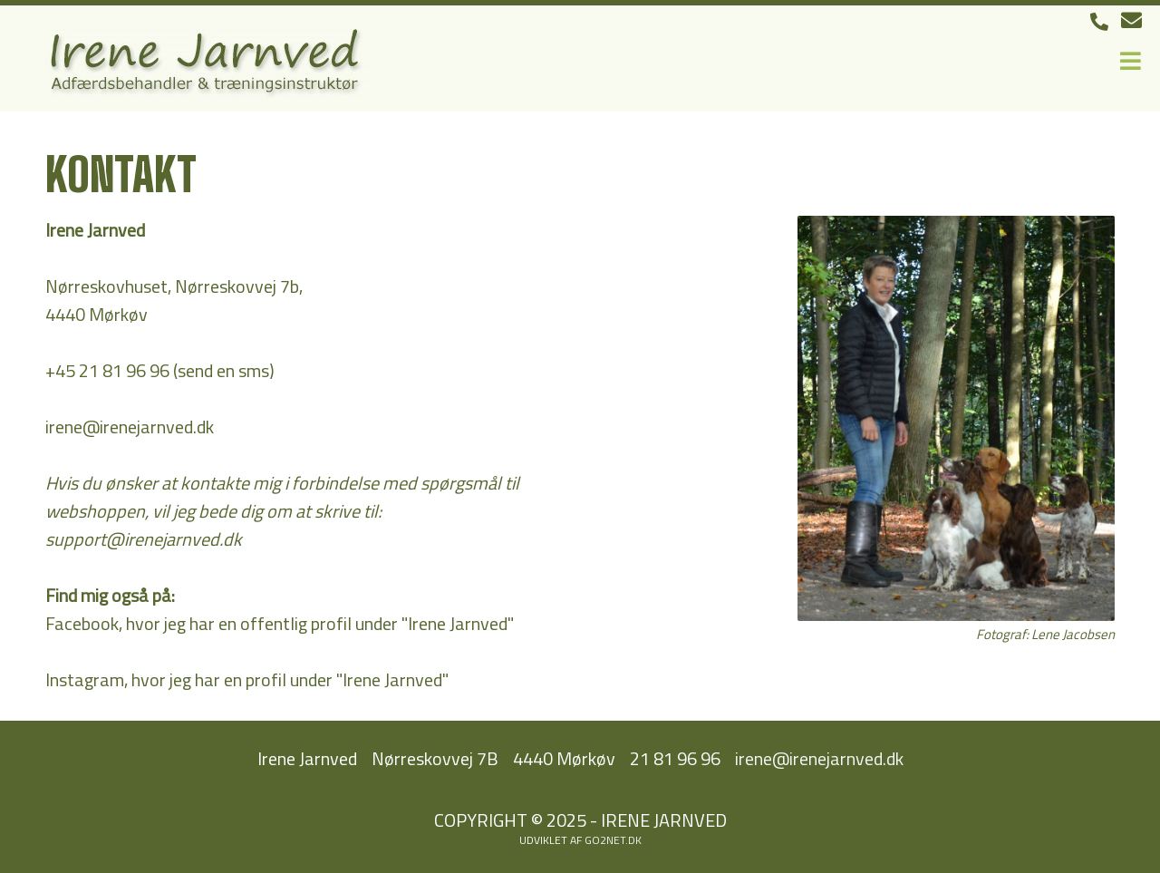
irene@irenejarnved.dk (129, 426)
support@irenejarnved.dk (143, 539)
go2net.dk (613, 840)
